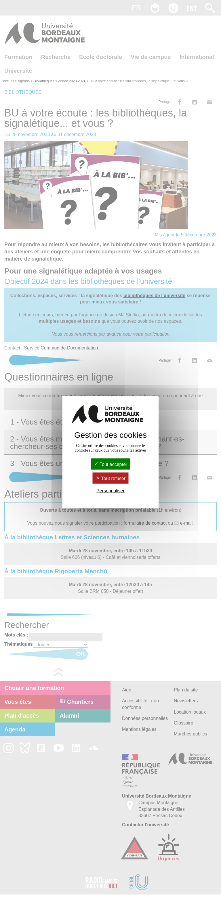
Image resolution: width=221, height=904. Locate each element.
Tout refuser (111, 478)
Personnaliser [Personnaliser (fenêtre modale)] (110, 490)
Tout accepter (110, 464)
